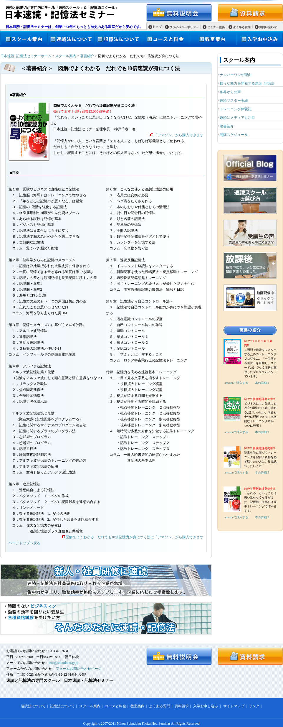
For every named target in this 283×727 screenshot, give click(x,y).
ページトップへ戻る (24, 543)
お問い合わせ (268, 27)
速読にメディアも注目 (237, 118)
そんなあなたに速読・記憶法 (106, 618)
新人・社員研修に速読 (106, 580)
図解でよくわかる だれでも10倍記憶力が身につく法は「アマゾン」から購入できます (134, 537)
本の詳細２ (262, 472)
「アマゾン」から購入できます (178, 135)
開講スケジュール (234, 135)
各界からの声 (230, 92)
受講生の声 (250, 233)
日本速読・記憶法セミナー (57, 14)
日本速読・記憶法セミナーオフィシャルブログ (250, 168)
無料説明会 (179, 13)
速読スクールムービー (250, 297)
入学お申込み (259, 39)
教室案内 (212, 39)
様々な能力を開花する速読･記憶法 (247, 83)
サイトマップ (233, 706)
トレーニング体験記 (235, 109)
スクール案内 (23, 39)
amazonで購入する (236, 382)
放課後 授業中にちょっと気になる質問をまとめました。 (250, 265)
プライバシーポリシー (184, 27)
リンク (254, 706)
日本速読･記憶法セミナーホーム (26, 56)
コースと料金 (165, 39)
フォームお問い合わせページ (79, 669)
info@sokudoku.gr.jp (64, 663)
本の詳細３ (262, 517)
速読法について (71, 39)
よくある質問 (242, 27)
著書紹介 (87, 56)
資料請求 (250, 13)
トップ (157, 26)
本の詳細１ (262, 382)
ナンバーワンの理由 (235, 75)
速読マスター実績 (234, 100)
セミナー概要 (216, 27)
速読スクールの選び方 (250, 200)
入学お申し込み (205, 706)
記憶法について (118, 39)
